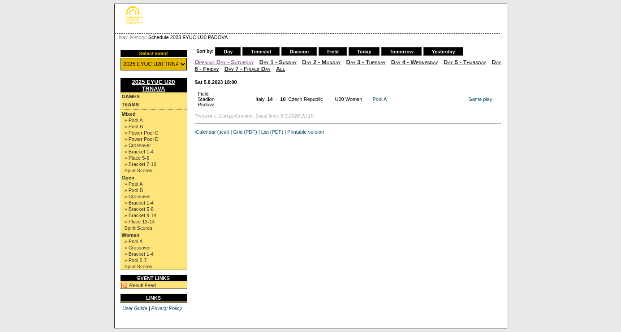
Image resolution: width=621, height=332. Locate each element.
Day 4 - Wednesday (414, 62)
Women (131, 235)
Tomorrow (402, 51)
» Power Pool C (142, 132)
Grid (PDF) (245, 132)
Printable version (305, 132)
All (280, 69)
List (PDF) (272, 132)
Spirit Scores (138, 170)
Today (364, 51)
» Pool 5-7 (136, 260)
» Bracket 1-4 (139, 151)
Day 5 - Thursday (465, 62)
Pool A (380, 99)
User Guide (134, 308)
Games (131, 96)
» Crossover (138, 145)
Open (128, 177)
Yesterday (443, 51)
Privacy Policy (166, 308)
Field (333, 51)
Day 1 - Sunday (278, 62)
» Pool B (134, 126)
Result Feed (142, 285)
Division (299, 51)
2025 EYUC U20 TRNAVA (153, 85)
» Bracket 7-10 (141, 164)
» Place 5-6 (137, 158)
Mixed (129, 114)
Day (228, 51)
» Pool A (134, 120)
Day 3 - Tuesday (366, 62)
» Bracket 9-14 (141, 215)
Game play (480, 99)
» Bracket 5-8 (139, 209)
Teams (130, 104)
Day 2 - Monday (321, 62)
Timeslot (261, 51)
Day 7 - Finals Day (247, 69)
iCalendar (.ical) (212, 132)
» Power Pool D (142, 139)
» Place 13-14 (140, 221)
